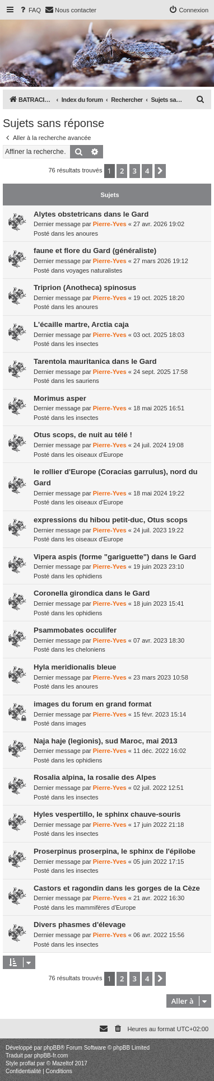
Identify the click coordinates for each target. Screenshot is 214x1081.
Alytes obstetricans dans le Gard (91, 214)
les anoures (82, 233)
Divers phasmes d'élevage (79, 924)
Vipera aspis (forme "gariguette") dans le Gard (115, 557)
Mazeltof (62, 1063)
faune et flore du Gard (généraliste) (95, 250)
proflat (27, 1063)
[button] (160, 170)
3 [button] (135, 171)
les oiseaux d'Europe (94, 454)
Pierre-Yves (110, 224)
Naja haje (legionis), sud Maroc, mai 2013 (106, 741)
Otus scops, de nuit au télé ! (83, 434)
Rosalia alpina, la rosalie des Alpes (95, 777)
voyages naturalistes (94, 270)
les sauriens (82, 380)
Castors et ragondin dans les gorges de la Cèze (117, 888)
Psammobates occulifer (75, 630)
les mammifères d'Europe (101, 907)
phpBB (52, 1048)
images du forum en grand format (92, 704)
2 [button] (122, 171)
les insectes (82, 343)
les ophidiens (84, 576)
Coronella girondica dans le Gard (92, 593)
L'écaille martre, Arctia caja (81, 324)
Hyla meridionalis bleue (75, 667)
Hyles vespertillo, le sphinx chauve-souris (107, 814)
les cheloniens (85, 649)
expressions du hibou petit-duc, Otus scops (111, 520)
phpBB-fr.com (51, 1055)
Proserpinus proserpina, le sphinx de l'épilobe (115, 851)
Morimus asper (60, 398)
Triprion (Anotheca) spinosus (85, 287)
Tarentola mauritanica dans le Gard (95, 361)
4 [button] (147, 171)
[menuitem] (29, 10)
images (76, 723)
